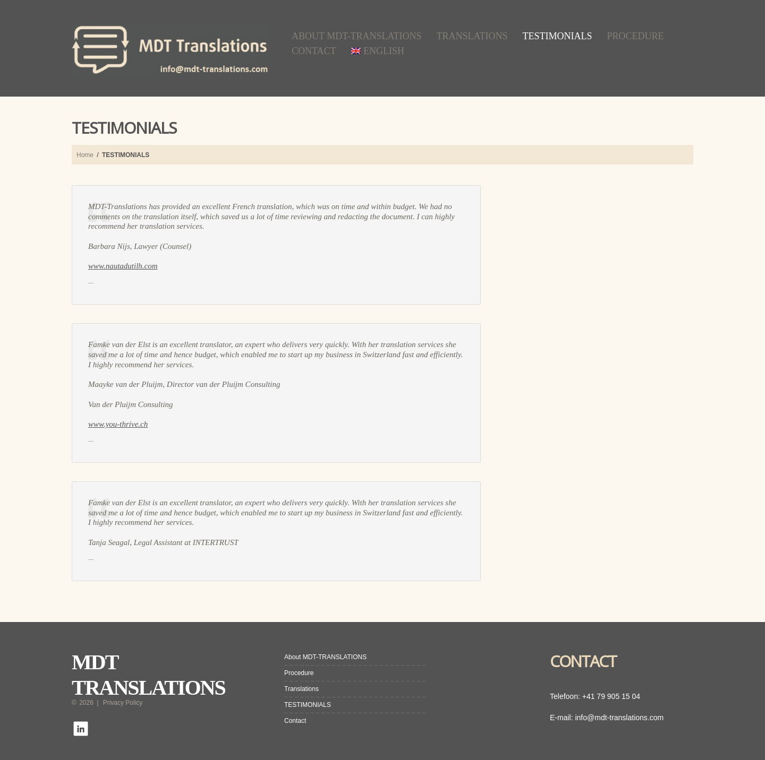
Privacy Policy (123, 702)
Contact (314, 51)
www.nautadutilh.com (123, 266)
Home (85, 155)
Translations (472, 36)
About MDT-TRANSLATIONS (357, 36)
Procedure (635, 36)
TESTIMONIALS (557, 36)
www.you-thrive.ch (118, 424)
